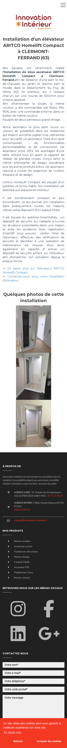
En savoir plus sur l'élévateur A (31, 268)
